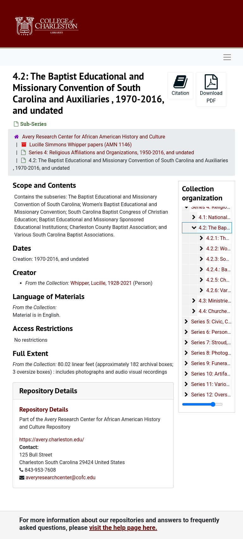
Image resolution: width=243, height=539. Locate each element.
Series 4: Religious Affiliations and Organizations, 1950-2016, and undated (111, 153)
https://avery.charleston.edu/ (51, 440)
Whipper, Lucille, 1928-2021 (101, 283)
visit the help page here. (123, 527)
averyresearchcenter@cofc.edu (61, 478)
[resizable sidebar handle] (202, 404)
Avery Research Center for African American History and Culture (93, 137)
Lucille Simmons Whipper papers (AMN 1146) (80, 145)
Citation (180, 85)
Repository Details (48, 390)
